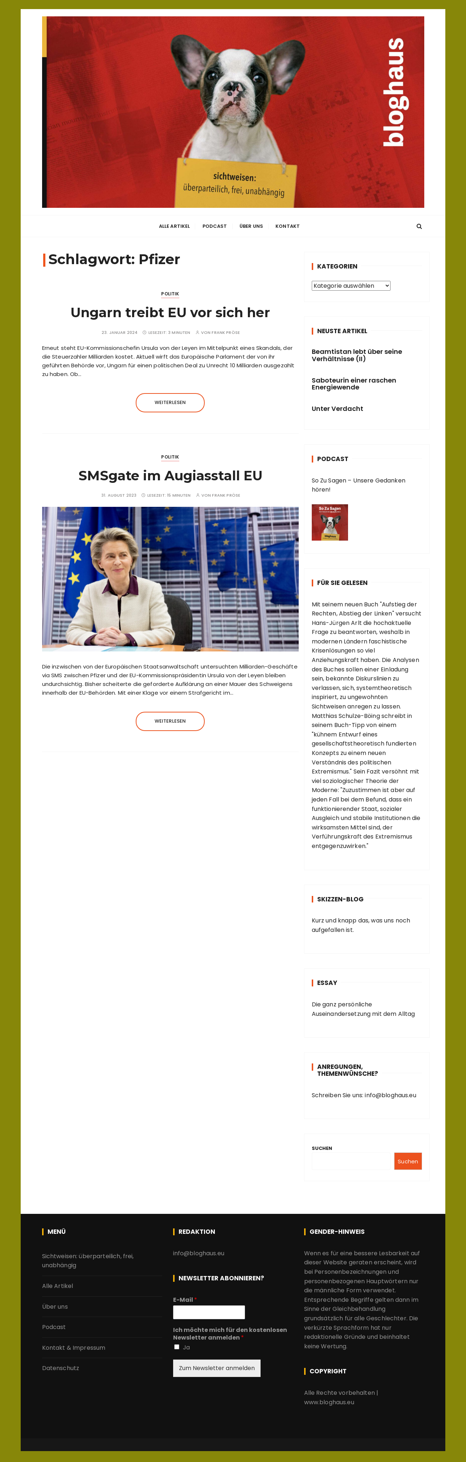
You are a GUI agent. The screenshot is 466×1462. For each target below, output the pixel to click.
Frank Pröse (226, 333)
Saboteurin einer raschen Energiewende (354, 384)
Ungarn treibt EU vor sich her (170, 312)
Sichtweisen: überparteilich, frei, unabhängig (88, 1261)
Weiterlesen (170, 402)
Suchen (322, 1148)
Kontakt (287, 227)
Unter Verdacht (337, 408)
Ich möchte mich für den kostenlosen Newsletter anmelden (230, 1334)
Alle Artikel (174, 227)
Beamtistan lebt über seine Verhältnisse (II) (357, 355)
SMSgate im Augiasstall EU (170, 476)
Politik (170, 294)
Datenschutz (60, 1368)
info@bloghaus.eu (389, 1095)
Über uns (251, 227)
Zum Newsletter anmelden (217, 1368)
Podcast (215, 227)
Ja (186, 1347)
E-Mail (185, 1300)
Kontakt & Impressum (74, 1348)
